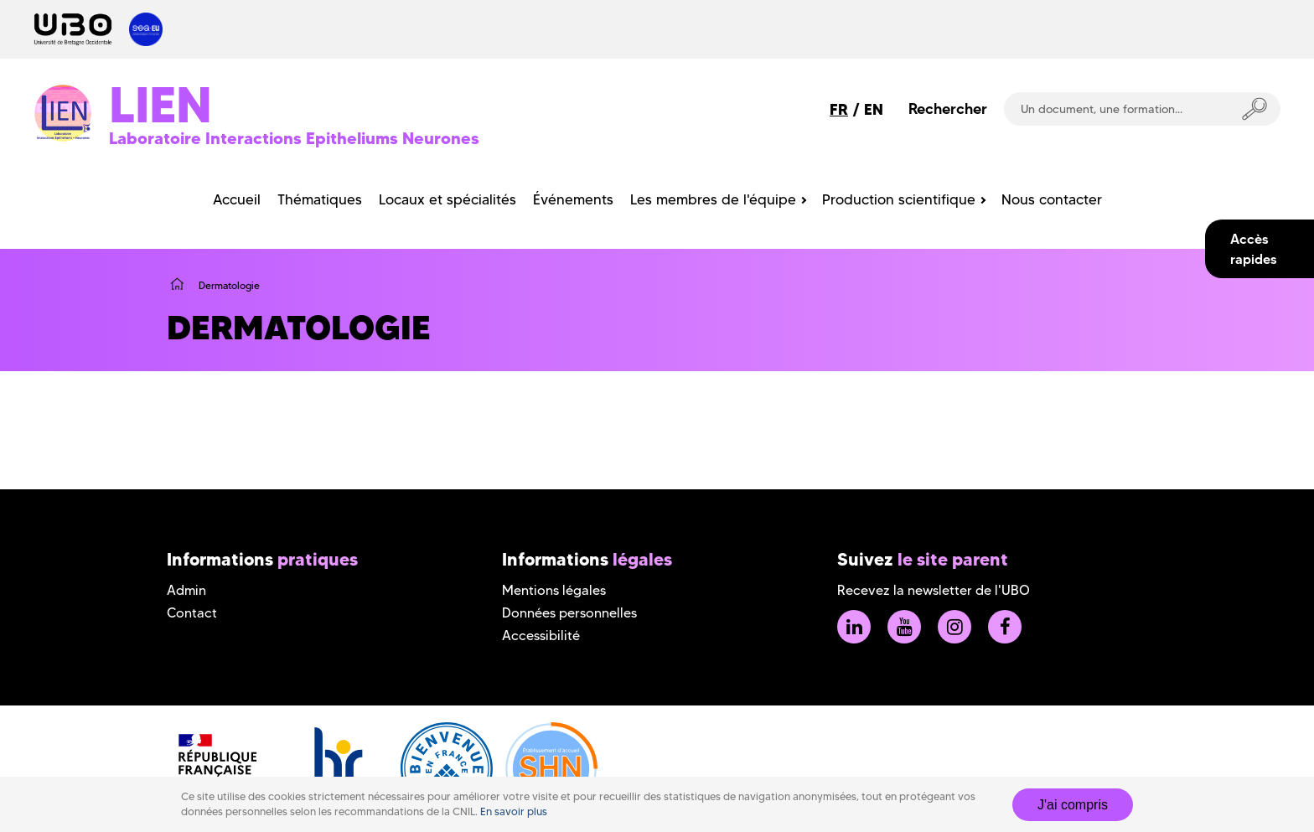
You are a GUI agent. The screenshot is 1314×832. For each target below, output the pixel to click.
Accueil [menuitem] (237, 199)
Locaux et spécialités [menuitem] (447, 199)
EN (873, 109)
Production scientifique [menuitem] (898, 199)
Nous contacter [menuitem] (1051, 199)
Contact (192, 613)
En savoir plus (513, 811)
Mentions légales (554, 590)
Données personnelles (569, 613)
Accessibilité (541, 635)
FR (839, 109)
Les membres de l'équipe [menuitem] (713, 199)
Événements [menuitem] (573, 199)
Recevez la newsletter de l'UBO (933, 590)
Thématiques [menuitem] (319, 199)
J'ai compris (1072, 805)
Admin (186, 590)
